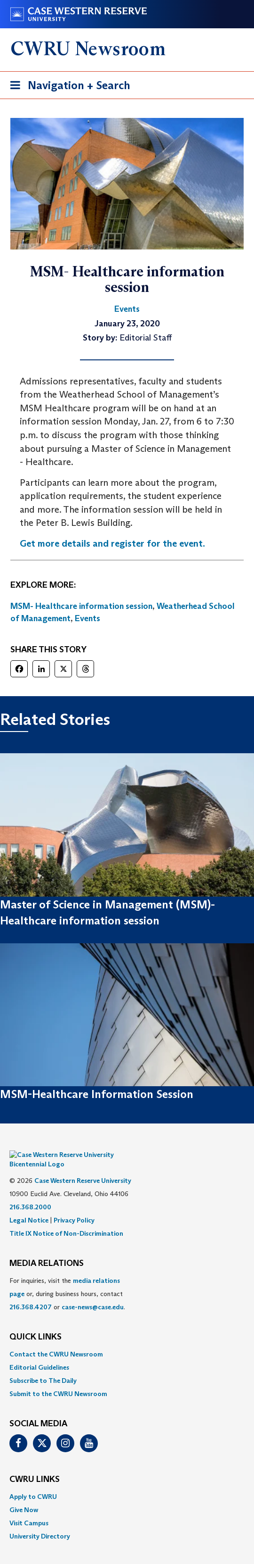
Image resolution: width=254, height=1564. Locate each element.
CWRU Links (34, 1465)
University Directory (39, 1522)
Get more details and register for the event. (112, 543)
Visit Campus (28, 1509)
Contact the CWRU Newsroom (56, 1340)
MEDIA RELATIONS (46, 1249)
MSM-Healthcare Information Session (96, 1094)
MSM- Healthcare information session (81, 606)
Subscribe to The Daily (43, 1366)
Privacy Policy (74, 1206)
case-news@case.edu (93, 1293)
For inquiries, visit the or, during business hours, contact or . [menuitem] (67, 1279)
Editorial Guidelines (39, 1353)
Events (87, 618)
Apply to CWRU (33, 1482)
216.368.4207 (30, 1293)
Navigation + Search (67, 87)
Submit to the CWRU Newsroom (58, 1379)
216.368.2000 (30, 1193)
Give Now (23, 1495)
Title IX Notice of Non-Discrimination (66, 1219)
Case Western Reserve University (82, 1166)
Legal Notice (28, 1206)
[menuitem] (127, 1340)
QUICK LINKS (35, 1323)
